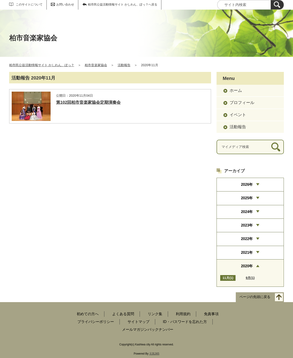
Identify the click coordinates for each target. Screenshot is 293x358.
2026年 (247, 184)
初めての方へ (88, 314)
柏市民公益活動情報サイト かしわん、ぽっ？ (41, 65)
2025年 (247, 198)
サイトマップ (138, 322)
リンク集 (155, 314)
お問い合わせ (65, 4)
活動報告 (124, 65)
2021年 (247, 252)
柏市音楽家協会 (96, 65)
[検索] (277, 5)
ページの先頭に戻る (254, 297)
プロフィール (242, 102)
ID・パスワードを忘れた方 (185, 322)
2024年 (247, 212)
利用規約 (183, 314)
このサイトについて (29, 4)
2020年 (247, 266)
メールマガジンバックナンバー (147, 329)
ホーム (236, 90)
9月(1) (250, 278)
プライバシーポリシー (95, 322)
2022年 (247, 239)
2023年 (247, 225)
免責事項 (211, 314)
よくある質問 (123, 314)
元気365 (154, 353)
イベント (238, 114)
